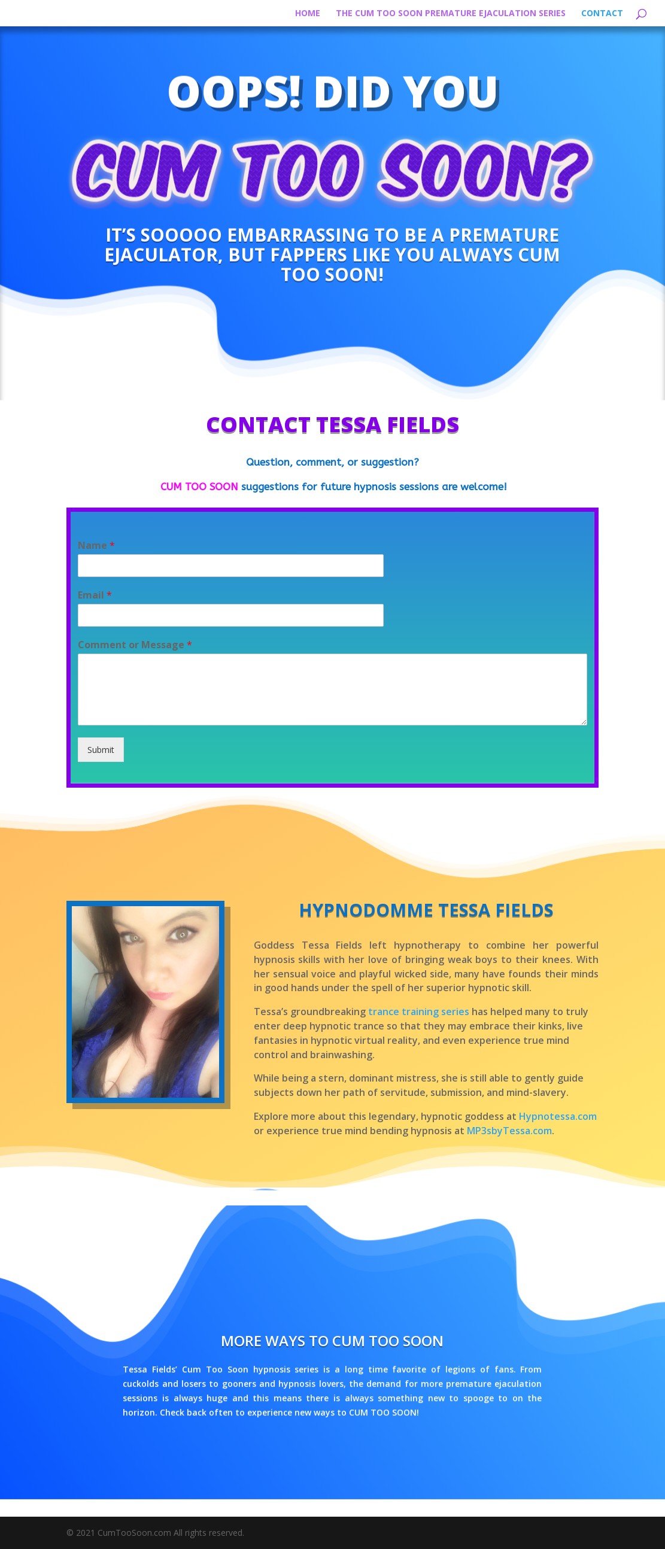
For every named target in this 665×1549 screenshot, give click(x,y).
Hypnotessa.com (558, 1116)
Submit (100, 749)
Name (96, 545)
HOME (307, 14)
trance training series (418, 1011)
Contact (602, 14)
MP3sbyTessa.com (509, 1130)
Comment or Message (135, 645)
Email (95, 595)
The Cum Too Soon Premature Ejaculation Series (451, 14)
